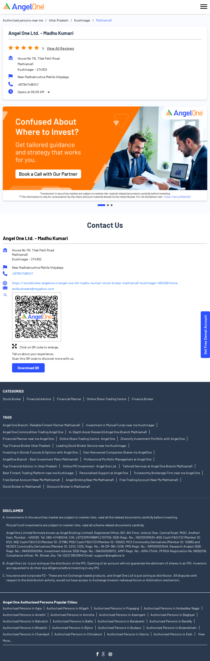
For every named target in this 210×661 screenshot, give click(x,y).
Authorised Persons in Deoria (128, 634)
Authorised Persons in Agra (22, 608)
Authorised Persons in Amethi (24, 615)
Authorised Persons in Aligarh (68, 608)
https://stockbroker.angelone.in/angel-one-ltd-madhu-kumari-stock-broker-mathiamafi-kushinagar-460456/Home (95, 283)
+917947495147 (28, 84)
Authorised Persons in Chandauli (26, 634)
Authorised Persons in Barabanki (121, 621)
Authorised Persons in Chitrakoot (78, 634)
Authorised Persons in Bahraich (25, 621)
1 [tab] (101, 205)
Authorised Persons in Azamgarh (122, 615)
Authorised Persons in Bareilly (170, 621)
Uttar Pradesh (58, 20)
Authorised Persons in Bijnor (72, 628)
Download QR (28, 368)
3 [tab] (112, 205)
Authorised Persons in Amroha (72, 615)
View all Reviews (60, 48)
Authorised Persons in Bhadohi (25, 628)
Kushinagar (82, 20)
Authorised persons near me (23, 20)
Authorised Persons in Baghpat (172, 615)
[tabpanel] (105, 154)
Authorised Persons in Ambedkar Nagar (172, 608)
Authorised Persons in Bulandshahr (171, 628)
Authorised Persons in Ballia (73, 621)
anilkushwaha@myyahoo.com (33, 289)
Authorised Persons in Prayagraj (116, 608)
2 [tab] (108, 205)
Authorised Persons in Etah (173, 634)
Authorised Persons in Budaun (119, 628)
